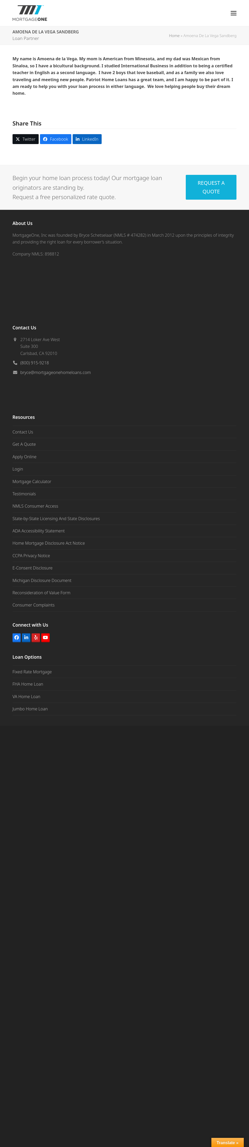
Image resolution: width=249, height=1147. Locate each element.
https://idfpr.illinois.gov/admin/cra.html (99, 1069)
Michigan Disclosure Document (42, 580)
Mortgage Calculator (32, 481)
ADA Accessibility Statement (39, 531)
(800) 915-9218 (34, 363)
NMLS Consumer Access (35, 506)
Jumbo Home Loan (30, 709)
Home (174, 35)
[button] (233, 13)
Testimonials (24, 494)
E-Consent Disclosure (33, 568)
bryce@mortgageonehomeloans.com (55, 372)
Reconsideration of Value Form (42, 593)
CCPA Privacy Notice (31, 555)
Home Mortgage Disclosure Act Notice (49, 543)
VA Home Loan (26, 696)
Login (18, 469)
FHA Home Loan (28, 684)
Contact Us (23, 432)
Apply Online (25, 457)
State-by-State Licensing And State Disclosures (56, 518)
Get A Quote (24, 444)
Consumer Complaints (34, 605)
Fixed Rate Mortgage (32, 672)
